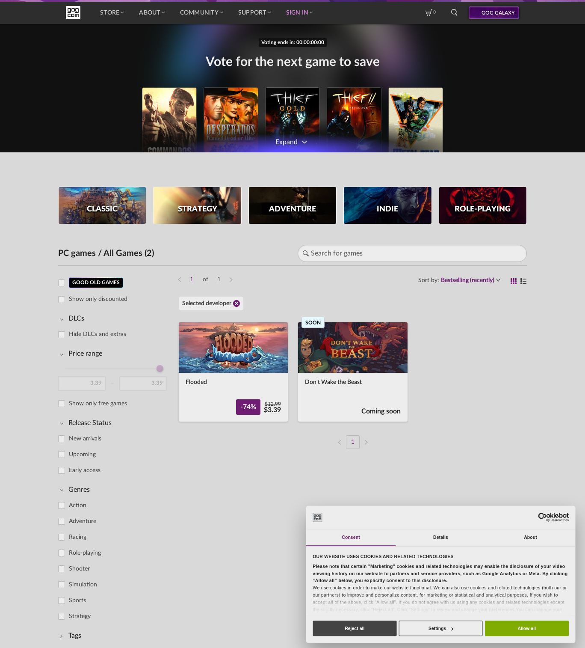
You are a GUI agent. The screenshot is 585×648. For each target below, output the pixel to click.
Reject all (354, 628)
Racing (77, 537)
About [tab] (530, 537)
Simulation (83, 585)
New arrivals (85, 439)
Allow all (526, 628)
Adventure (82, 521)
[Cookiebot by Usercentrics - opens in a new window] (542, 517)
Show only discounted (98, 299)
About (151, 13)
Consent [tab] (351, 537)
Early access (84, 470)
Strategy (80, 616)
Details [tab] (440, 537)
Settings (440, 628)
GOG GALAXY (498, 12)
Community (201, 13)
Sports (77, 600)
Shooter (79, 569)
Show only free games (98, 404)
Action (77, 505)
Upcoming (82, 455)
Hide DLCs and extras (97, 334)
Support (254, 13)
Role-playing (85, 553)
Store (112, 13)
